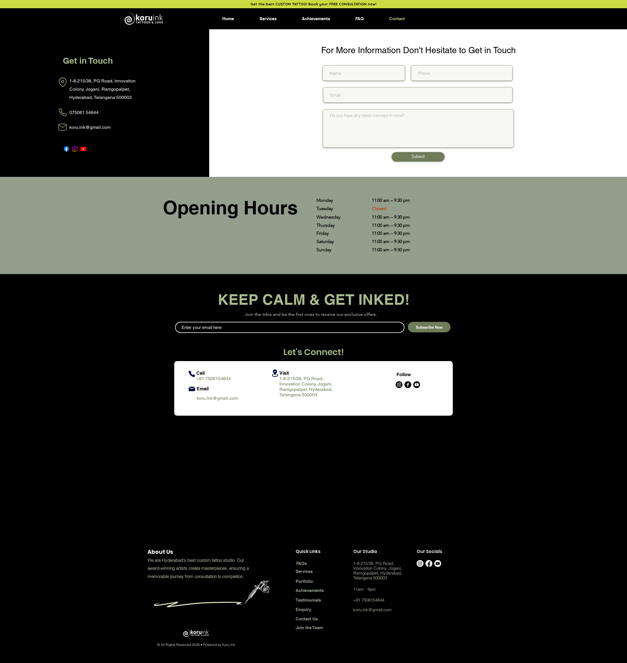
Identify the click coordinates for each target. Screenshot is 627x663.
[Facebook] (66, 148)
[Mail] (62, 127)
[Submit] (418, 156)
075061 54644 (84, 112)
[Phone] (62, 112)
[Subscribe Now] (429, 327)
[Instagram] (74, 148)
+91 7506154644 (213, 378)
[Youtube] (416, 384)
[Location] (62, 82)
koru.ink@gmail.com (90, 127)
